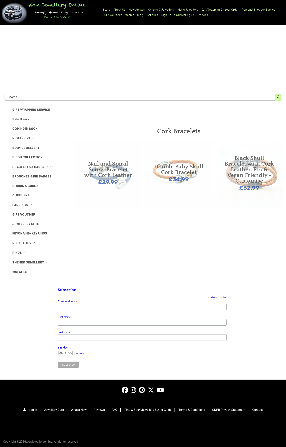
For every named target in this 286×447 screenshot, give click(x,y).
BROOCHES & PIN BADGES (31, 176)
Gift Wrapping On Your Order (220, 9)
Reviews (99, 410)
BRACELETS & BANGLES (32, 167)
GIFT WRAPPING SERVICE (31, 110)
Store (106, 9)
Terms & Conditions (192, 410)
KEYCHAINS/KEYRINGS (29, 233)
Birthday (63, 347)
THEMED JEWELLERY (30, 262)
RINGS (19, 253)
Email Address (67, 301)
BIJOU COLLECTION (27, 157)
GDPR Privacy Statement (228, 410)
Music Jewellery (188, 9)
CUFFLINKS (21, 195)
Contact (257, 410)
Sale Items (20, 119)
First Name (64, 317)
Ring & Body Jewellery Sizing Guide (147, 410)
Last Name (64, 332)
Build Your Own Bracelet (118, 14)
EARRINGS (22, 205)
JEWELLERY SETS (25, 224)
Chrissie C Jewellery (161, 9)
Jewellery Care (54, 410)
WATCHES (19, 272)
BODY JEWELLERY (28, 148)
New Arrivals (137, 9)
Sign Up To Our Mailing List (178, 14)
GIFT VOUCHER (23, 214)
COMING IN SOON (25, 129)
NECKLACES (23, 243)
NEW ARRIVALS (23, 138)
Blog (140, 14)
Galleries (152, 14)
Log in (33, 410)
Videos (203, 14)
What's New (79, 410)
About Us (119, 9)
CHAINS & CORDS (25, 186)
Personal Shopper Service (258, 9)
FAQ (114, 410)
